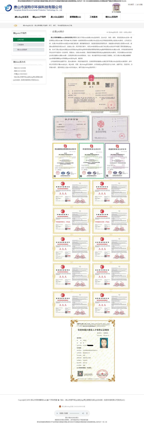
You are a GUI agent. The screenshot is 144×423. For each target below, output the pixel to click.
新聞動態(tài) (75, 17)
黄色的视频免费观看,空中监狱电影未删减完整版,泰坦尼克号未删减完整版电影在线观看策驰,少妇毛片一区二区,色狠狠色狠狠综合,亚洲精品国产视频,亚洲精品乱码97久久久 (72, 1)
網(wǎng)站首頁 (21, 17)
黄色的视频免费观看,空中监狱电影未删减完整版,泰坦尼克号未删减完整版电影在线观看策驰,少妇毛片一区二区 (72, 422)
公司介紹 (20, 40)
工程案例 (93, 17)
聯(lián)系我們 (112, 17)
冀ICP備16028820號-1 (72, 417)
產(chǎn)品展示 (57, 17)
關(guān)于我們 (39, 17)
